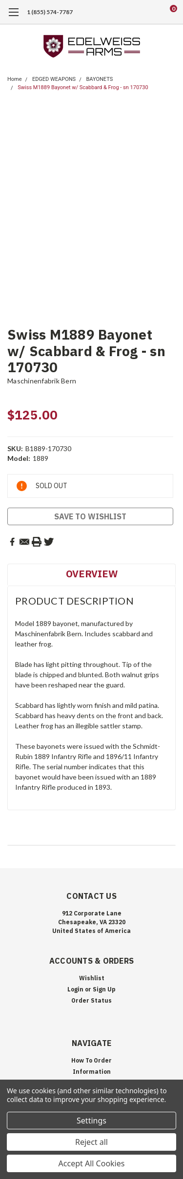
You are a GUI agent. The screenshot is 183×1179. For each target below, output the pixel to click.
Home (14, 79)
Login (75, 989)
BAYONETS (99, 79)
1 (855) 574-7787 (50, 12)
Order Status (91, 1000)
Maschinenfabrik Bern (41, 381)
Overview (92, 573)
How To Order (91, 1060)
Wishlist (91, 978)
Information (92, 1071)
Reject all (91, 1142)
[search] (134, 12)
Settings (91, 1120)
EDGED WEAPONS (54, 79)
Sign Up (104, 989)
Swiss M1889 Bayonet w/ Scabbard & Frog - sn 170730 (83, 87)
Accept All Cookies (92, 1163)
